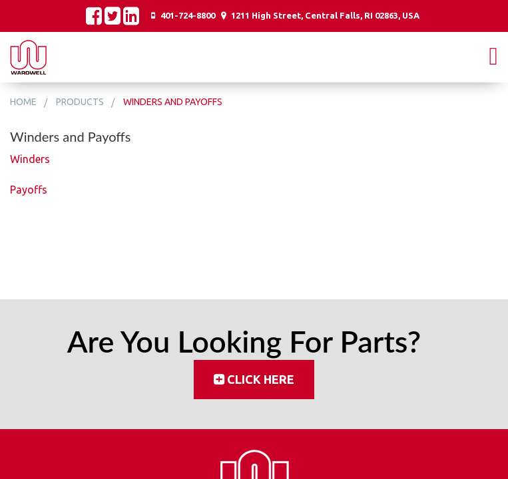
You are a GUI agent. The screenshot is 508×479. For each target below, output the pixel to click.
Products (80, 101)
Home (23, 101)
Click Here (260, 379)
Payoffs (28, 190)
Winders (30, 159)
